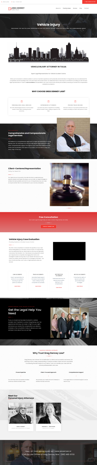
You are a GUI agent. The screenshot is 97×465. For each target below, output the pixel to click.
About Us (58, 8)
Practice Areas (67, 8)
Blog (81, 8)
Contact (86, 8)
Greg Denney (21, 426)
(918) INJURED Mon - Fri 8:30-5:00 (12, 2)
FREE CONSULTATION (89, 1)
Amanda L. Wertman (48, 426)
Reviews (75, 8)
